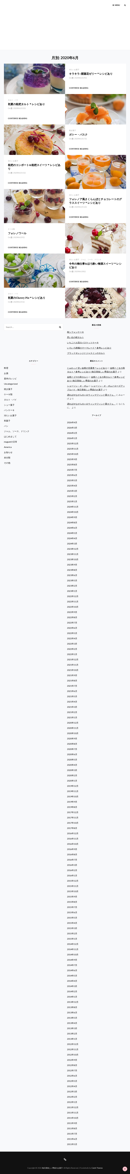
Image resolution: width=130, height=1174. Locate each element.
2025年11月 (72, 448)
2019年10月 (72, 796)
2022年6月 (72, 628)
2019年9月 (72, 801)
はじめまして (10, 436)
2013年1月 (72, 1039)
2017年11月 (72, 817)
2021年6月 (72, 691)
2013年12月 (72, 1002)
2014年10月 (72, 954)
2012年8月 (72, 1065)
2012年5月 (72, 1081)
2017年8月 (72, 828)
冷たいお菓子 (74, 69)
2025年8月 (72, 464)
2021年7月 (72, 686)
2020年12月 (72, 722)
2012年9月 (72, 1060)
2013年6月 (72, 1012)
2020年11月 (72, 728)
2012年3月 (72, 1091)
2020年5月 (72, 759)
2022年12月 (72, 596)
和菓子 (7, 420)
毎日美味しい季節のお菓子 (52, 1168)
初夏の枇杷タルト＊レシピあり (26, 104)
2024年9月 (72, 517)
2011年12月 (72, 1107)
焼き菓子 (72, 130)
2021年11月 (72, 664)
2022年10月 (72, 607)
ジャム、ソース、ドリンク (91, 259)
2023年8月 (72, 570)
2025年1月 (72, 501)
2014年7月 (72, 965)
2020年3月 (72, 770)
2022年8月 (72, 617)
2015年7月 (72, 907)
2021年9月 (72, 675)
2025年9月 (72, 459)
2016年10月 (72, 844)
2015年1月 (72, 938)
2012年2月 (72, 1096)
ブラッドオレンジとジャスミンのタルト (86, 353)
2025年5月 (72, 480)
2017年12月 (72, 812)
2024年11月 (72, 506)
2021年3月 (72, 707)
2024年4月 (72, 538)
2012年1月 (72, 1102)
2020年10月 (72, 733)
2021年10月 (72, 670)
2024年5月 (72, 533)
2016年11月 (72, 838)
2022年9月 (72, 612)
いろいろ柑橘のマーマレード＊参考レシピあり (89, 348)
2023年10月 (72, 559)
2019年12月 (72, 786)
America (8, 447)
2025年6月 (72, 475)
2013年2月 (72, 1033)
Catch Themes (97, 1168)
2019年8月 (72, 807)
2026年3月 (72, 427)
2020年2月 (72, 775)
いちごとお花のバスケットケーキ (83, 342)
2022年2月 (72, 649)
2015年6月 (72, 912)
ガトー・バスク (78, 134)
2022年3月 (72, 643)
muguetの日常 (10, 441)
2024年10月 (72, 512)
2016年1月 (72, 875)
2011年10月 (72, 1118)
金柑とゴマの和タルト (77, 377)
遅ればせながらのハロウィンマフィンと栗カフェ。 (91, 395)
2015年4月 (72, 923)
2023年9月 (72, 564)
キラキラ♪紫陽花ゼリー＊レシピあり (91, 73)
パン (6, 426)
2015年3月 (72, 928)
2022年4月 (72, 638)
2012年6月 (72, 1075)
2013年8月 (72, 1007)
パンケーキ (9, 410)
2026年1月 (72, 438)
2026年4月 (72, 422)
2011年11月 (72, 1112)
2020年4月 (72, 765)
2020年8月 (72, 743)
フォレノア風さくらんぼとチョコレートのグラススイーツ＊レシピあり (95, 201)
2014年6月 (72, 970)
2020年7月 (72, 749)
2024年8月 (72, 522)
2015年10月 (72, 891)
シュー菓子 (9, 405)
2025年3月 (72, 491)
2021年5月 (72, 696)
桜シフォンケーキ (75, 332)
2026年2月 (72, 433)
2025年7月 (72, 470)
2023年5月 (72, 580)
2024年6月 (72, 527)
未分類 (7, 457)
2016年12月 (72, 833)
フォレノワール (17, 233)
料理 (6, 368)
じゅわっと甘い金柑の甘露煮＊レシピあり (87, 368)
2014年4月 (72, 981)
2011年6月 (72, 1139)
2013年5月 (72, 1017)
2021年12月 (72, 659)
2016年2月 (72, 870)
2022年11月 (72, 601)
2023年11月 (72, 554)
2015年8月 (72, 902)
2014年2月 (72, 991)
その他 (7, 463)
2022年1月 (72, 654)
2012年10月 (72, 1054)
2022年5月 (72, 633)
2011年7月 (72, 1133)
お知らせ (8, 452)
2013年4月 (72, 1023)
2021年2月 (72, 712)
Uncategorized (11, 384)
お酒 (6, 373)
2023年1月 (72, 591)
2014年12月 (72, 944)
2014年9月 (72, 960)
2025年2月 (72, 496)
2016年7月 (72, 859)
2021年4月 (72, 701)
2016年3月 (72, 865)
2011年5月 (72, 1144)
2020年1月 (72, 780)
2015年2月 (72, 933)
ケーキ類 (11, 229)
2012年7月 (72, 1070)
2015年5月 (72, 917)
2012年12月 (72, 1044)
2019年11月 (72, 791)
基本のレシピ (10, 378)
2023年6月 (72, 575)
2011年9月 (72, 1123)
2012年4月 (72, 1086)
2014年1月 (72, 996)
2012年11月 (72, 1049)
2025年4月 (72, 485)
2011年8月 (72, 1128)
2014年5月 (72, 975)
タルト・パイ (13, 100)
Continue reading (78, 88)
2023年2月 (72, 585)
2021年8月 (72, 680)
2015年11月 (72, 886)
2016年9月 (72, 849)
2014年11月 (72, 949)
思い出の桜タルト (75, 337)
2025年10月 (72, 454)
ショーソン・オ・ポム (77, 386)
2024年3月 (72, 543)
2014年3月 (72, 986)
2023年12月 (72, 549)
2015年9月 (72, 896)
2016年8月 (72, 854)
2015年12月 (72, 880)
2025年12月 (72, 443)
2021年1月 (72, 717)
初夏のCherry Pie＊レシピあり (26, 298)
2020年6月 (72, 754)
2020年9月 (72, 738)
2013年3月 (72, 1028)
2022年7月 (72, 622)
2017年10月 (72, 823)
